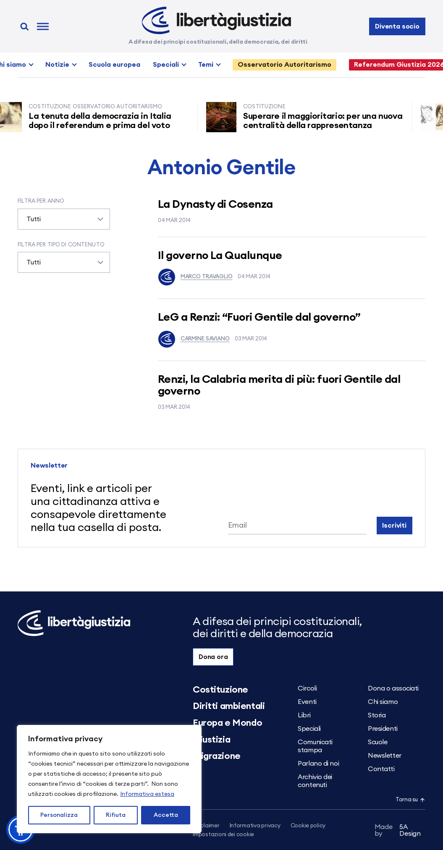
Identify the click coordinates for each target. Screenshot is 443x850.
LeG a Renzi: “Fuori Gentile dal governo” (259, 317)
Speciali (166, 64)
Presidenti (383, 728)
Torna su (410, 800)
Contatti (381, 769)
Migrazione (217, 756)
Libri (304, 715)
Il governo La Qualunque (220, 255)
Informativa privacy (255, 826)
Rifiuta (116, 815)
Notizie (57, 64)
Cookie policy (308, 826)
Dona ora (213, 657)
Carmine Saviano (194, 339)
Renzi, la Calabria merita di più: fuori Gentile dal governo (279, 385)
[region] (109, 779)
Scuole (377, 742)
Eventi (307, 701)
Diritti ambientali (229, 706)
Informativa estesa (147, 794)
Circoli (307, 688)
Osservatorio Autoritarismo (284, 64)
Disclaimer (206, 826)
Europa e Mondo (227, 722)
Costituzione (220, 689)
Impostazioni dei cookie (223, 834)
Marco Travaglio (195, 277)
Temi (205, 64)
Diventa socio (397, 26)
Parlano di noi (318, 763)
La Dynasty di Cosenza (215, 204)
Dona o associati (393, 688)
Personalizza (59, 815)
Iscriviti (394, 525)
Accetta (166, 815)
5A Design (398, 830)
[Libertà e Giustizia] (216, 20)
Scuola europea (114, 64)
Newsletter (384, 755)
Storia (376, 715)
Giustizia (211, 739)
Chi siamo (383, 701)
